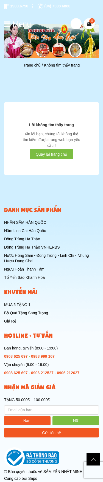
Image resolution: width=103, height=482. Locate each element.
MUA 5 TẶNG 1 (17, 304)
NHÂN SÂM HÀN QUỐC (25, 222)
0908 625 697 (16, 356)
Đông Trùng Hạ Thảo (22, 239)
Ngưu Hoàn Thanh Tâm (24, 269)
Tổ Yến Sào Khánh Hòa (24, 277)
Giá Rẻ (10, 321)
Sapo (32, 478)
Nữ (75, 420)
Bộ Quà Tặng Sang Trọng (26, 313)
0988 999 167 (43, 356)
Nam (27, 420)
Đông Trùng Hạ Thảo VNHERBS (32, 247)
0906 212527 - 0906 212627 (55, 373)
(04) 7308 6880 (54, 6)
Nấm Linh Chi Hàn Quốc (25, 230)
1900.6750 (16, 6)
